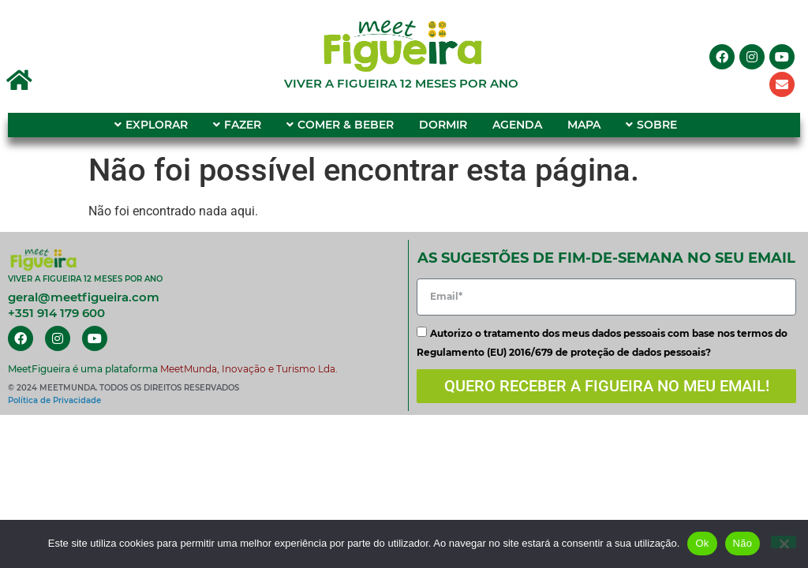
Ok (702, 543)
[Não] (783, 542)
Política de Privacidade (54, 400)
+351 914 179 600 (56, 312)
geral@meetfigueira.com (83, 297)
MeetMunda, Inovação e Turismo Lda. (249, 369)
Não (743, 543)
